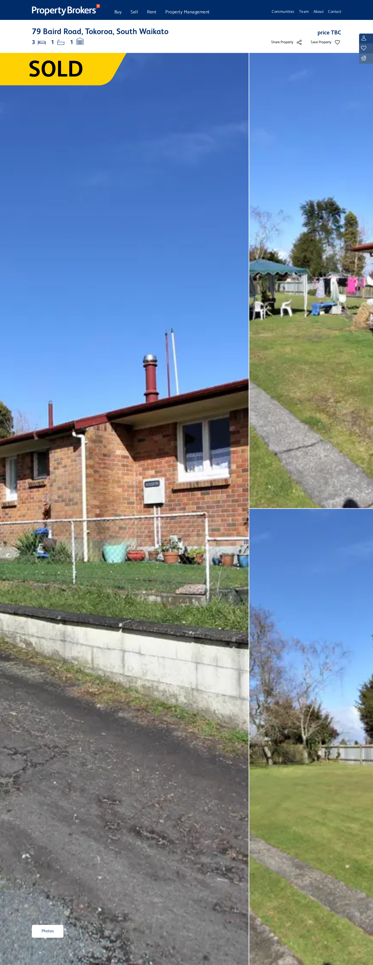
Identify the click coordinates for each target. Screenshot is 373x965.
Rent (151, 12)
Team (304, 12)
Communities (283, 12)
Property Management (187, 12)
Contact (334, 12)
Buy (118, 12)
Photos (48, 931)
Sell (134, 12)
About (319, 12)
